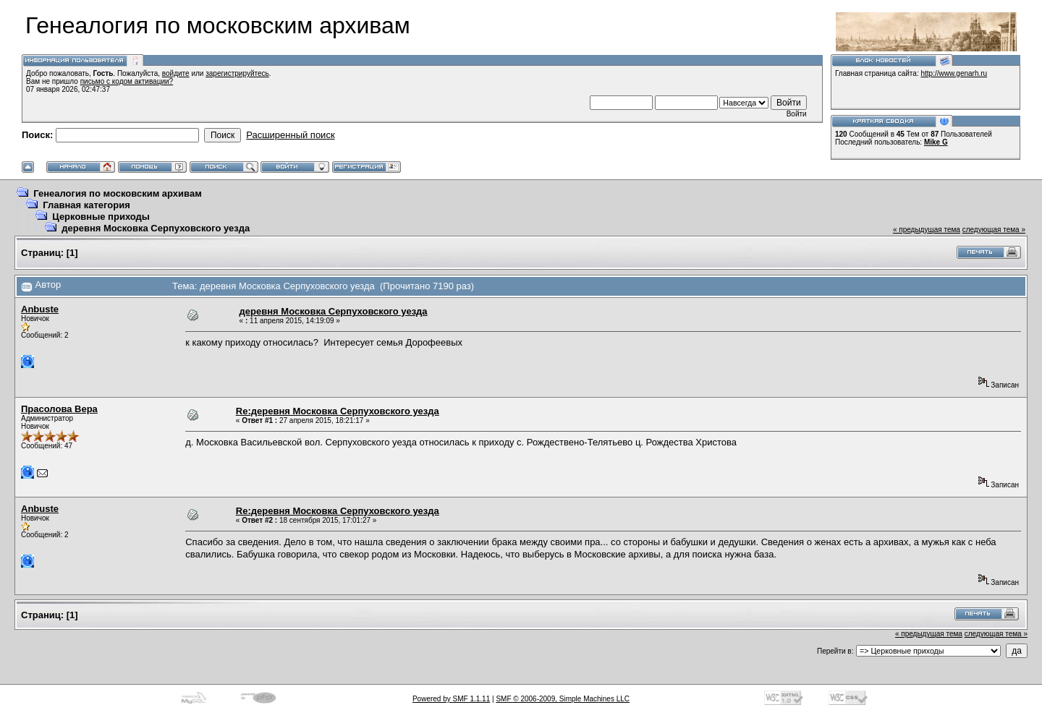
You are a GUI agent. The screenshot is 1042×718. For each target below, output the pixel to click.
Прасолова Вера (59, 408)
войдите (176, 73)
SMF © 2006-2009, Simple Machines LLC (563, 699)
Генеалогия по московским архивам (117, 193)
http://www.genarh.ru (953, 73)
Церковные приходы (101, 216)
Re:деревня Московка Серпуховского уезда (337, 411)
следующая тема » (993, 230)
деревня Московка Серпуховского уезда (156, 228)
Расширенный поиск (290, 134)
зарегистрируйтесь (237, 73)
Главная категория (86, 205)
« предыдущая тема (926, 230)
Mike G (936, 142)
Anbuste (40, 309)
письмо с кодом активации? (127, 81)
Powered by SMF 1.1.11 (451, 699)
